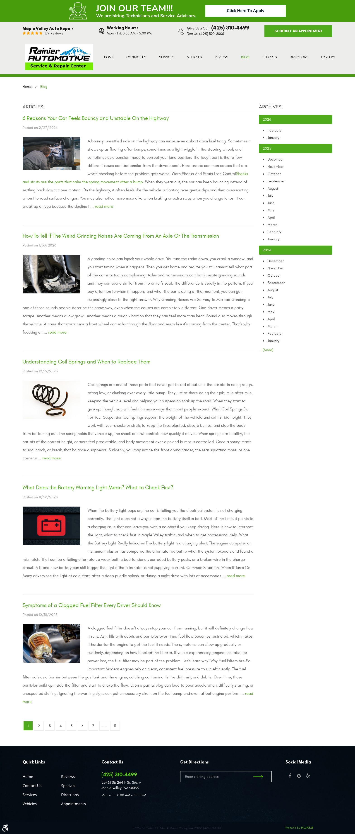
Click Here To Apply (245, 10)
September (276, 181)
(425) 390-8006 (211, 34)
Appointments (73, 803)
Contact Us (136, 57)
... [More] (266, 350)
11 (115, 726)
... (104, 726)
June (271, 203)
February (274, 130)
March (272, 225)
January (273, 138)
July (270, 196)
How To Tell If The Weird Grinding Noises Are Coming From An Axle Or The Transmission (121, 236)
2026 (267, 119)
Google (298, 775)
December (276, 159)
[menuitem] (109, 57)
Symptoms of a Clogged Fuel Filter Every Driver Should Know (92, 605)
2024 (267, 250)
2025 (267, 148)
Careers (328, 57)
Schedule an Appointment (298, 31)
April (271, 217)
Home (109, 57)
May (271, 210)
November (275, 167)
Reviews (221, 57)
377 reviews (53, 33)
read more (104, 206)
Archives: (271, 107)
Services (167, 57)
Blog (245, 57)
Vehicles (194, 57)
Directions (299, 57)
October (274, 174)
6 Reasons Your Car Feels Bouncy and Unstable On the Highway (96, 118)
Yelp (307, 775)
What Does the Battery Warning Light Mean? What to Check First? (98, 488)
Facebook (289, 775)
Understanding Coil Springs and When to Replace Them (86, 362)
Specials (269, 57)
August (273, 188)
